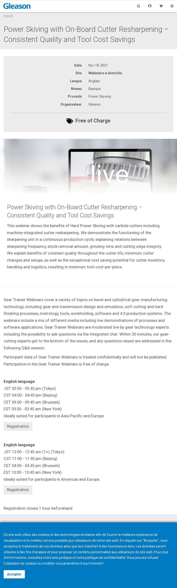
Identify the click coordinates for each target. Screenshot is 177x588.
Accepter (14, 574)
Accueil (8, 16)
